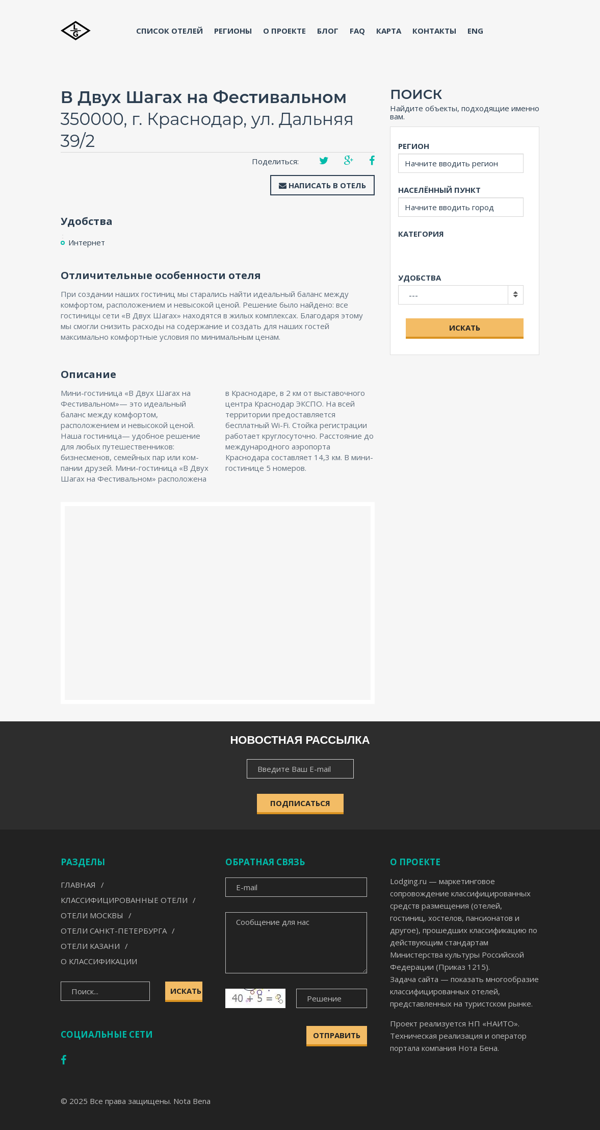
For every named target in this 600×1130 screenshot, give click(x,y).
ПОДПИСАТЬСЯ (300, 803)
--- (413, 295)
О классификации (99, 961)
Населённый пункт (439, 190)
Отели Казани (90, 946)
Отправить (336, 1035)
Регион (413, 146)
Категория (421, 234)
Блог (327, 31)
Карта (388, 31)
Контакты (434, 31)
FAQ (357, 31)
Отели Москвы (92, 915)
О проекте (284, 31)
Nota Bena (192, 1101)
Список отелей (169, 31)
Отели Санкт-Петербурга (114, 930)
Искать (464, 327)
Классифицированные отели (124, 900)
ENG (475, 31)
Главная (78, 885)
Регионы (233, 31)
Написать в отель (322, 185)
